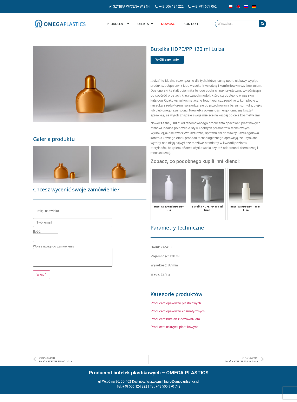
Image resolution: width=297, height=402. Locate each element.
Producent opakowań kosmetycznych (178, 311)
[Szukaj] (262, 23)
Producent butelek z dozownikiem (175, 319)
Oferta (145, 23)
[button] (167, 60)
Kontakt (191, 24)
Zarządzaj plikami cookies (23, 396)
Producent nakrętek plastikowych (174, 327)
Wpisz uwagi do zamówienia (72, 256)
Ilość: (45, 234)
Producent (118, 23)
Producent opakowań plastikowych (176, 303)
